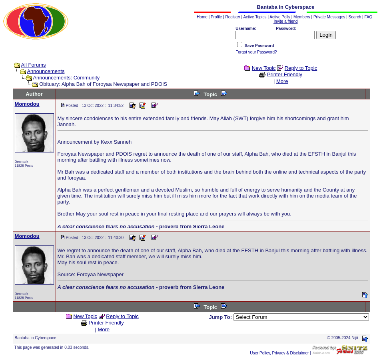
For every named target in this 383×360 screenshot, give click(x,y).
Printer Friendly (284, 74)
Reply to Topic (301, 68)
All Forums (33, 65)
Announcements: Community (66, 78)
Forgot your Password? (256, 52)
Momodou (27, 104)
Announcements (45, 71)
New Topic (264, 68)
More (282, 81)
